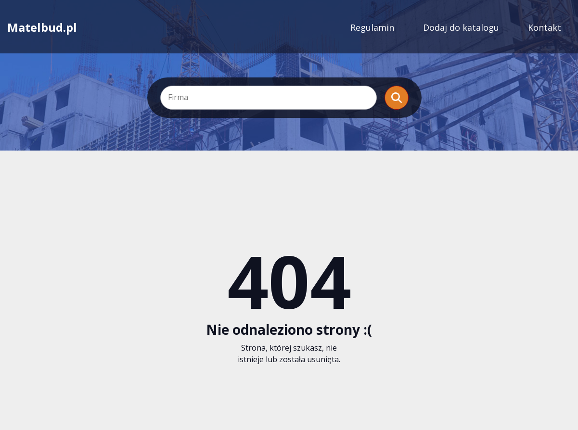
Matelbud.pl (42, 27)
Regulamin (372, 27)
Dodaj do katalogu (461, 27)
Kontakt (544, 27)
